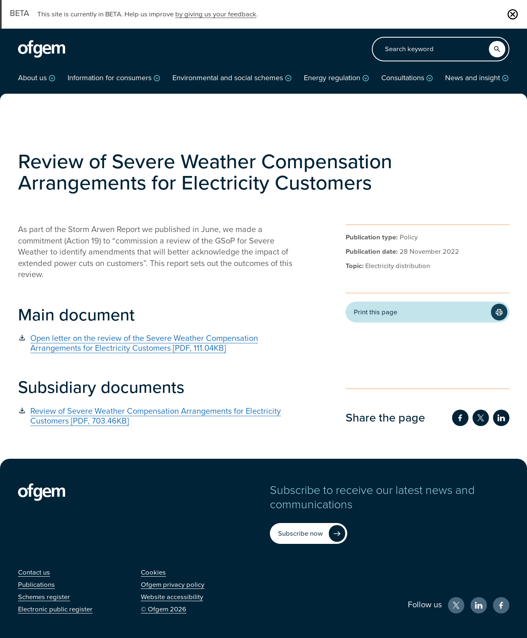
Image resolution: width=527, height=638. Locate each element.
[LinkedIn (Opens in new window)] (478, 605)
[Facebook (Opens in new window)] (501, 605)
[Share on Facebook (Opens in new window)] (460, 418)
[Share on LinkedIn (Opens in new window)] (501, 418)
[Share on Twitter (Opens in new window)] (481, 418)
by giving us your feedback (215, 14)
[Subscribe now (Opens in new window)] (308, 533)
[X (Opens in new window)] (456, 605)
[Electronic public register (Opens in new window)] (55, 609)
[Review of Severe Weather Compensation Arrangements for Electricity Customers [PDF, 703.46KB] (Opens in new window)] (161, 416)
